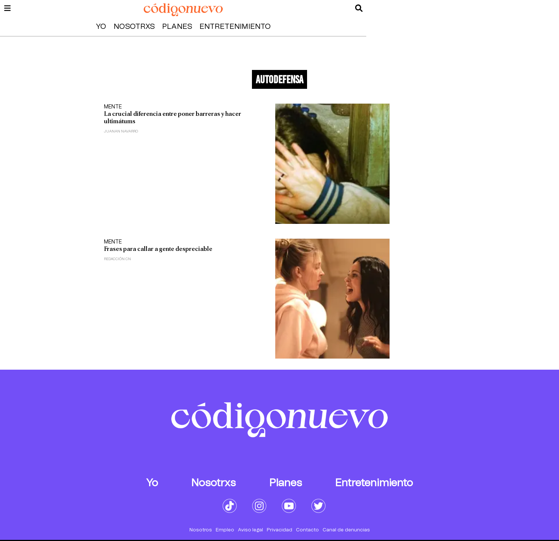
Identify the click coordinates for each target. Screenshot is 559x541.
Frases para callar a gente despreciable (158, 249)
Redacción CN (117, 259)
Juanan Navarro (121, 131)
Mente (113, 107)
